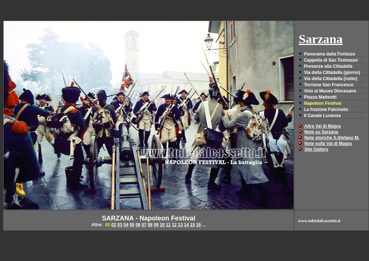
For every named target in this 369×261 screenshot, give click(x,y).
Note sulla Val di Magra (328, 143)
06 (138, 224)
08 (150, 224)
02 (113, 224)
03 (119, 224)
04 (125, 224)
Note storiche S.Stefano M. (332, 137)
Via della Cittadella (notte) (330, 78)
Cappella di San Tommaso (331, 60)
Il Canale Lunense (322, 115)
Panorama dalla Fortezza (329, 54)
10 (162, 224)
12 (174, 224)
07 (144, 224)
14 (186, 224)
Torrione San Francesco (328, 84)
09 (156, 224)
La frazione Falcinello (326, 109)
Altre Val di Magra (322, 126)
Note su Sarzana (321, 131)
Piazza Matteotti (320, 97)
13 (180, 224)
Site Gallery (316, 149)
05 (131, 224)
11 (168, 224)
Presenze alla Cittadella (328, 66)
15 (192, 224)
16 (198, 224)
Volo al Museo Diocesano (330, 91)
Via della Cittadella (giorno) (332, 72)
